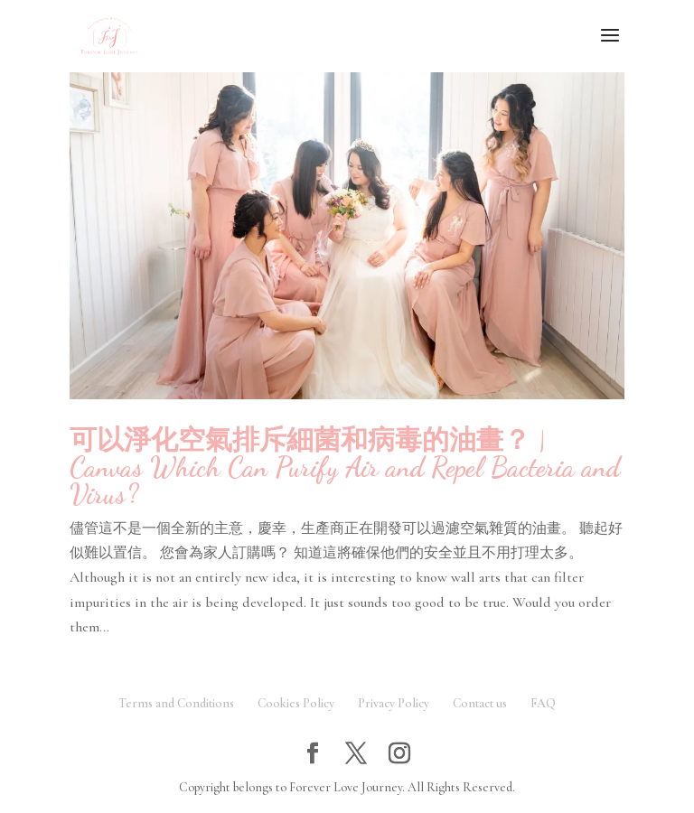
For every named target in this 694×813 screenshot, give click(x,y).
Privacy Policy (393, 703)
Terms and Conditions (176, 703)
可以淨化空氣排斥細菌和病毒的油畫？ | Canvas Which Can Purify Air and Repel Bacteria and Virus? (345, 467)
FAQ (543, 703)
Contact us (480, 703)
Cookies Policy (296, 703)
